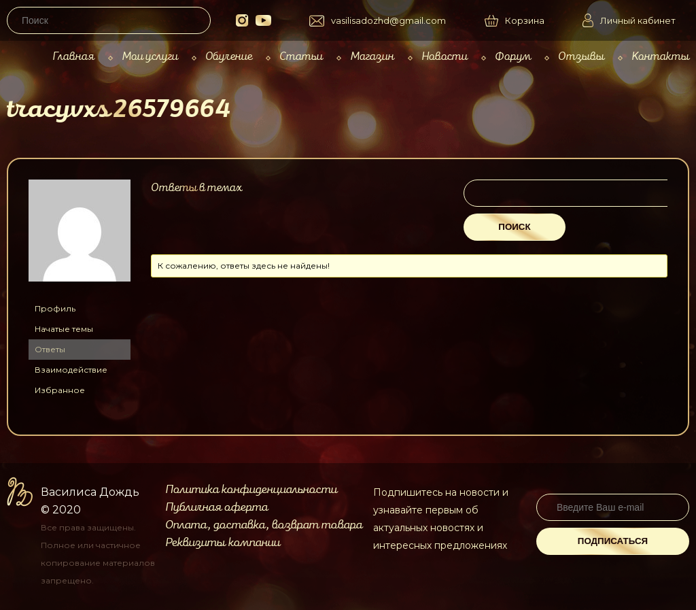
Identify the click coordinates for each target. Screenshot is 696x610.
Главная (73, 57)
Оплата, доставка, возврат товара (263, 525)
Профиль (55, 308)
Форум (513, 57)
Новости (444, 57)
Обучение (228, 57)
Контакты (660, 57)
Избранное (60, 390)
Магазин (372, 57)
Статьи (301, 57)
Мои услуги (150, 57)
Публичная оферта (216, 507)
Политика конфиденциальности (251, 490)
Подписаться (613, 541)
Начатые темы (64, 329)
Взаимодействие (71, 370)
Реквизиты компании (222, 543)
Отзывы (581, 57)
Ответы (50, 349)
